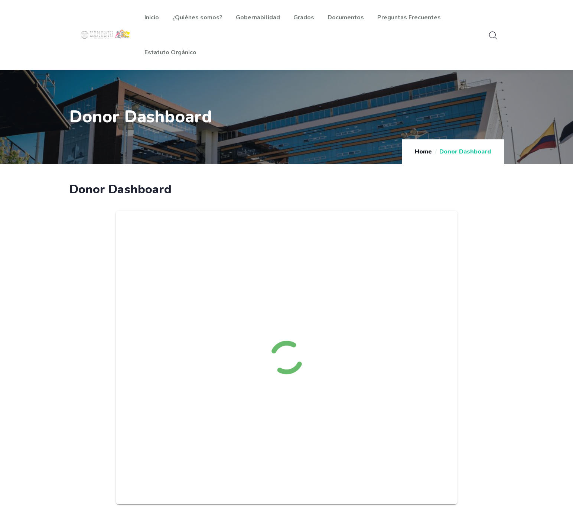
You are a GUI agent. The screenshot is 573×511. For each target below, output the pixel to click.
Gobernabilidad (258, 17)
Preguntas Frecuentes (409, 17)
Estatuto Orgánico (170, 52)
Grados (303, 17)
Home (423, 152)
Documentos (346, 17)
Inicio (151, 17)
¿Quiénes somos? (197, 17)
